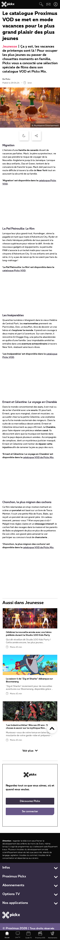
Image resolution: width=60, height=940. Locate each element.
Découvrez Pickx (30, 801)
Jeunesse (9, 46)
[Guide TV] (28, 935)
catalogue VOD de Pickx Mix (38, 457)
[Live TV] (17, 935)
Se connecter (30, 811)
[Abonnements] (52, 935)
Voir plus (30, 750)
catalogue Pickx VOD (14, 271)
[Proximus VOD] (40, 935)
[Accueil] (7, 935)
